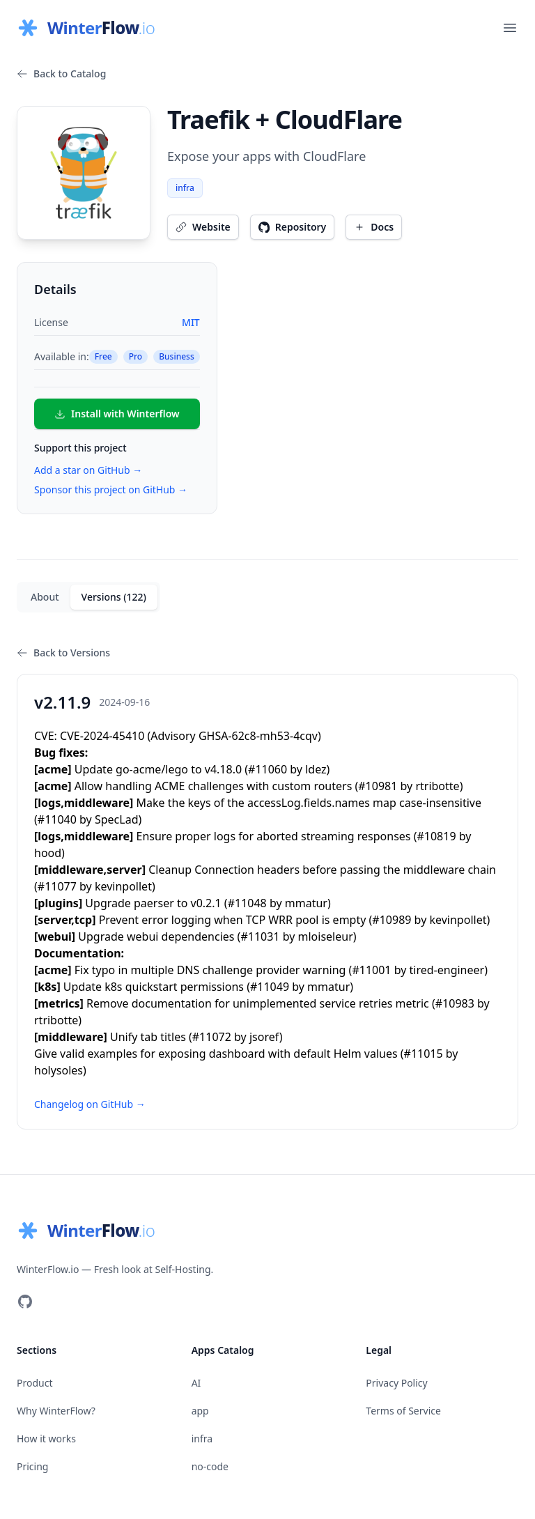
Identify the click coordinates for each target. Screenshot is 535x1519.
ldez (315, 769)
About (45, 596)
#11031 (259, 936)
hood (47, 853)
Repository (292, 226)
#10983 (454, 1003)
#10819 (436, 836)
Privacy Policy (396, 1382)
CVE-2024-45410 (102, 735)
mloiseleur (325, 936)
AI (196, 1382)
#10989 (391, 919)
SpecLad (117, 819)
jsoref (264, 1036)
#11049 (269, 986)
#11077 (57, 886)
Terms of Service (403, 1410)
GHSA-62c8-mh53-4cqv (258, 735)
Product (34, 1382)
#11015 (423, 1053)
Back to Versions (63, 652)
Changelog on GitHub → (90, 1104)
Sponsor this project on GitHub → (110, 489)
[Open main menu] (510, 28)
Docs (374, 226)
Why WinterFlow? (56, 1410)
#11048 (247, 903)
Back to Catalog (61, 73)
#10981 (377, 786)
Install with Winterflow (117, 413)
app (200, 1410)
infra (185, 188)
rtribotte (437, 786)
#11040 (57, 819)
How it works (46, 1438)
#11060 (267, 769)
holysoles (58, 1070)
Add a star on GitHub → (88, 470)
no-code (210, 1466)
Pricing (32, 1466)
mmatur (306, 903)
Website (203, 226)
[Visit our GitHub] (25, 1301)
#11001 (371, 970)
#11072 (211, 1036)
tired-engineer (447, 970)
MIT (191, 322)
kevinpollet (123, 886)
